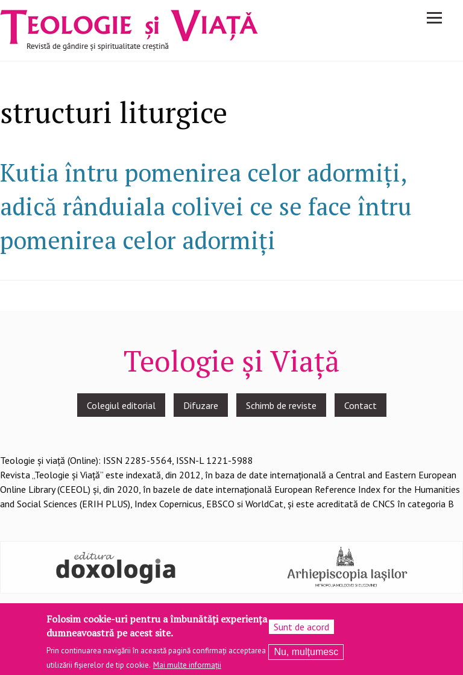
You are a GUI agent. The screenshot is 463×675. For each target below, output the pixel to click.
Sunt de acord (301, 627)
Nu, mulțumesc (306, 652)
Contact (360, 405)
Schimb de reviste (281, 405)
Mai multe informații (187, 666)
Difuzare (200, 405)
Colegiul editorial (121, 405)
